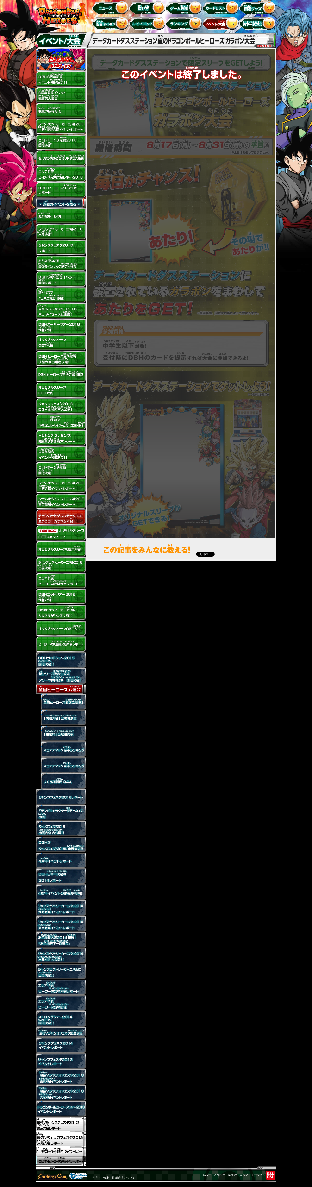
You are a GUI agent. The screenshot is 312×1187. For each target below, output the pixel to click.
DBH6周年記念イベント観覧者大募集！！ (61, 95)
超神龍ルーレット (61, 216)
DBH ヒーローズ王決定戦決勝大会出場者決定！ (61, 359)
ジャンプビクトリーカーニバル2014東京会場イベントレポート (61, 924)
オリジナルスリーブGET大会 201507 (61, 549)
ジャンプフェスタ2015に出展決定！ (61, 845)
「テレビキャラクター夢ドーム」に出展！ (61, 813)
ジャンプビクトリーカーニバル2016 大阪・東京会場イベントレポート (61, 127)
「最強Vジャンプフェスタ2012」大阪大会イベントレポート (61, 1138)
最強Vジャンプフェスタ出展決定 (61, 1032)
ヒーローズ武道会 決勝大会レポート (61, 644)
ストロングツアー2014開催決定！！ (61, 1019)
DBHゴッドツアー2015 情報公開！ (61, 597)
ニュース (111, 7)
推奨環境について (123, 1178)
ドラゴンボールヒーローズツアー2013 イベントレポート (61, 1109)
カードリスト (221, 7)
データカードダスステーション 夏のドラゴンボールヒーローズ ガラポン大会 (61, 517)
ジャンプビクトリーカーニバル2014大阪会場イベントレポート (61, 908)
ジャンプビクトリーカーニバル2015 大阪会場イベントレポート (61, 486)
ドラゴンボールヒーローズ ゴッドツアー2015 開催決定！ (61, 660)
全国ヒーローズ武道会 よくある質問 (61, 781)
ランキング (185, 23)
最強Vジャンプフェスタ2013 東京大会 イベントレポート (61, 1077)
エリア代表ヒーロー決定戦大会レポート (61, 987)
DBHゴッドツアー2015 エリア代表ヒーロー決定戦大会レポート (61, 581)
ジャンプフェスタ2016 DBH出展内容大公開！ (61, 406)
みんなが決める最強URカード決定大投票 (61, 158)
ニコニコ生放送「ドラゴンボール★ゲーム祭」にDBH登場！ (61, 422)
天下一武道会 (258, 23)
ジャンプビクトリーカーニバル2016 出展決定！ (61, 232)
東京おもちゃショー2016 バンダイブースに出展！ (61, 311)
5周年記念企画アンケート (61, 438)
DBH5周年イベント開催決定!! (61, 454)
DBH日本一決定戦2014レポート (61, 876)
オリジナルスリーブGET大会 (61, 628)
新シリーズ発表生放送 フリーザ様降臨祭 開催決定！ (61, 676)
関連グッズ (258, 7)
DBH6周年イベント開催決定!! (61, 79)
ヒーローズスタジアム (61, 59)
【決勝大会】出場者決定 (61, 718)
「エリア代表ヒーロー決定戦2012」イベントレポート (61, 1151)
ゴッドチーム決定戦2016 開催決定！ (61, 143)
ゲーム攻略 (185, 7)
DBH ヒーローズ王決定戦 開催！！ (61, 375)
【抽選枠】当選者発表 (61, 733)
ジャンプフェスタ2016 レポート (61, 248)
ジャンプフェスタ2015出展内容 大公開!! (61, 829)
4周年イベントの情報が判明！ (61, 892)
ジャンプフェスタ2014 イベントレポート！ (61, 1045)
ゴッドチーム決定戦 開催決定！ (61, 470)
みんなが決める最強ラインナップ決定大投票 (61, 263)
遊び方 (148, 7)
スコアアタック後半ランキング (61, 749)
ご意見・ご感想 (99, 1178)
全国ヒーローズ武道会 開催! (61, 702)
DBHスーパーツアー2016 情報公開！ (61, 327)
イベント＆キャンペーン (221, 23)
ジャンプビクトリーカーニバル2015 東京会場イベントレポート (61, 501)
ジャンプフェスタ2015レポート (61, 797)
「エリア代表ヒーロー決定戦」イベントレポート (61, 1161)
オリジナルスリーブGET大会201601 (61, 390)
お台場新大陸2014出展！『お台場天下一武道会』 (61, 940)
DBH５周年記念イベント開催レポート (61, 279)
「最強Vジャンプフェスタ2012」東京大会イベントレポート (61, 1124)
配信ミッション (111, 23)
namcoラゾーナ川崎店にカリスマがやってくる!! (61, 613)
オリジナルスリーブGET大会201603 (61, 343)
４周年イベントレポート (61, 860)
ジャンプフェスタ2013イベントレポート (61, 1061)
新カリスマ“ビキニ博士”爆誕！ (61, 295)
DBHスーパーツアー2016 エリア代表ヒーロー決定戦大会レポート (61, 174)
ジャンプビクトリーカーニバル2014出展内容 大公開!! (61, 956)
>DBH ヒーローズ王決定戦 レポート (61, 190)
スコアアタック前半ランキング (61, 765)
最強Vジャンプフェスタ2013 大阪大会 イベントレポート (61, 1093)
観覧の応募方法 (61, 111)
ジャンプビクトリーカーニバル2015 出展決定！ (61, 565)
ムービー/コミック (148, 23)
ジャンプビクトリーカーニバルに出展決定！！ (61, 972)
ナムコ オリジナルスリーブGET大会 (61, 533)
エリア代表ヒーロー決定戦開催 (61, 1003)
